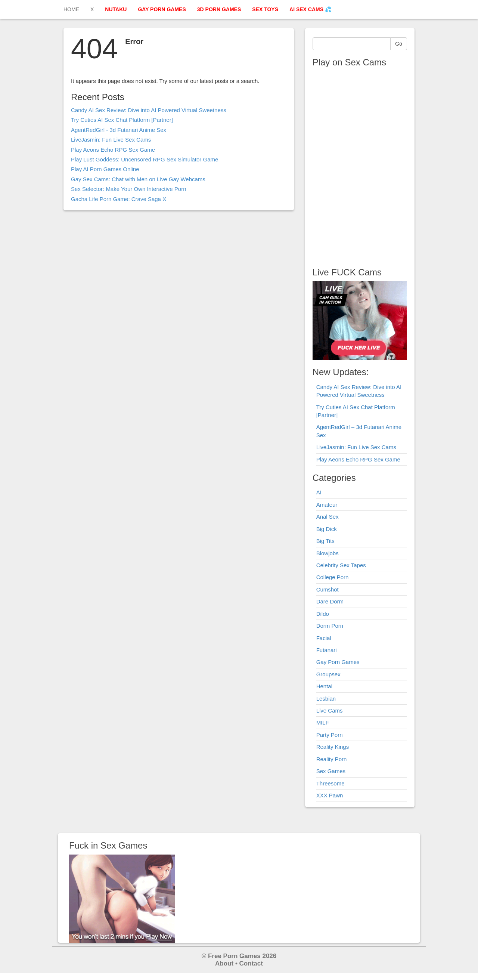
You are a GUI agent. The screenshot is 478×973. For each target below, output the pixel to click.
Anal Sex (327, 516)
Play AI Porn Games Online (105, 169)
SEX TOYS (265, 9)
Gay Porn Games (338, 662)
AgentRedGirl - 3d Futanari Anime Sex (118, 130)
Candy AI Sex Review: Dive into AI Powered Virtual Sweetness (148, 110)
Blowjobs (327, 553)
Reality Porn (331, 759)
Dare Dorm (330, 601)
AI (319, 492)
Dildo (322, 614)
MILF (322, 722)
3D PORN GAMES (219, 9)
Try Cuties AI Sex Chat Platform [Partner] (122, 120)
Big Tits (325, 541)
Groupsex (328, 674)
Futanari (326, 650)
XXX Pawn (329, 795)
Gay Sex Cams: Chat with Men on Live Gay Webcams (138, 179)
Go (398, 44)
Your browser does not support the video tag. (359, 164)
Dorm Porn (330, 626)
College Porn (332, 577)
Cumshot (327, 589)
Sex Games (330, 771)
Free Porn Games (234, 956)
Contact (251, 963)
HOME (71, 9)
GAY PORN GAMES (162, 9)
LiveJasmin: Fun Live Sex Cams (111, 139)
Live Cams (329, 710)
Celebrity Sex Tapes (341, 565)
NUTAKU (116, 9)
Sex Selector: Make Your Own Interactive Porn (128, 189)
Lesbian (326, 698)
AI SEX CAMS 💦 (310, 9)
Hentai (324, 686)
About (224, 963)
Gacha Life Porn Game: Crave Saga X (118, 199)
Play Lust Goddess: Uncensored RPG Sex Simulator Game (144, 159)
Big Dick (326, 529)
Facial (323, 638)
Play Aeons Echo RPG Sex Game (113, 149)
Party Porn (329, 735)
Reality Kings (332, 747)
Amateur (327, 504)
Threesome (330, 783)
